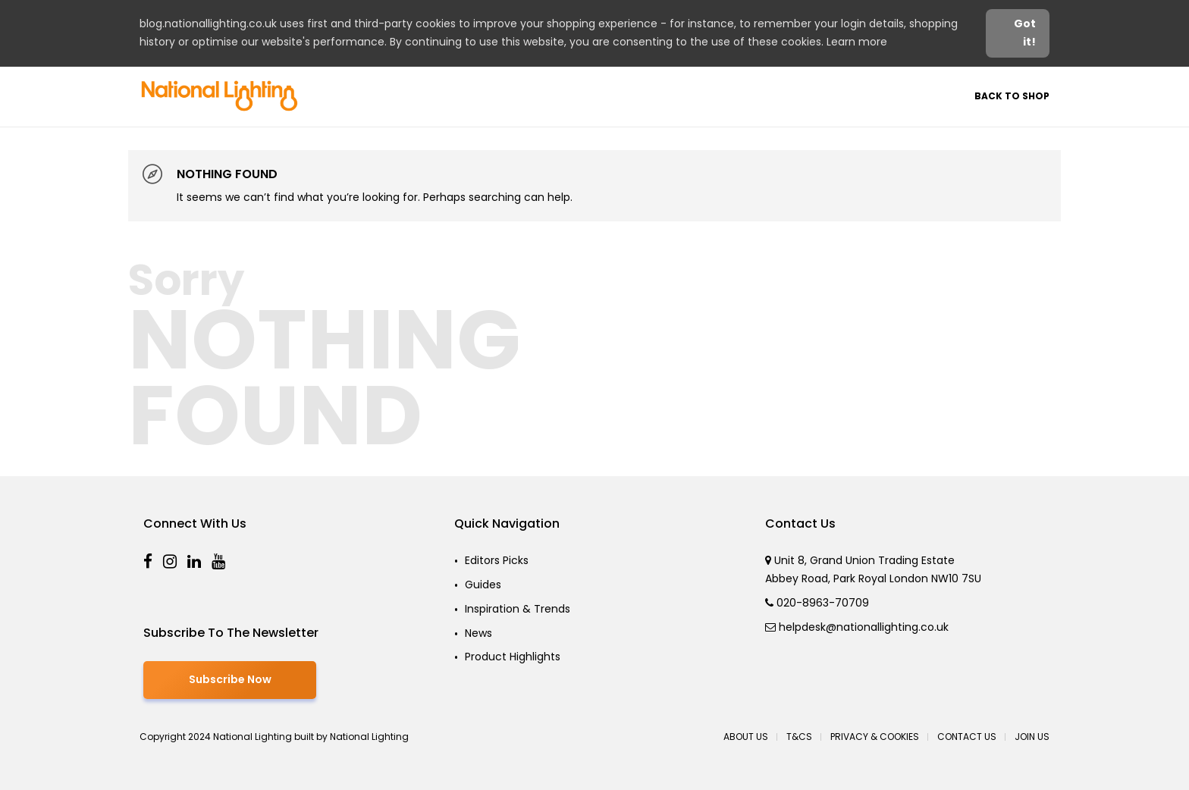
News (478, 633)
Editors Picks (497, 560)
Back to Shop (1011, 95)
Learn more (857, 41)
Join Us (1032, 736)
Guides (483, 584)
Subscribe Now (230, 679)
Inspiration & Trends (517, 608)
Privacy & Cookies (874, 736)
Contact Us (966, 736)
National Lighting (369, 736)
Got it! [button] (1025, 32)
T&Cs (799, 736)
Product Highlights (512, 656)
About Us (745, 736)
